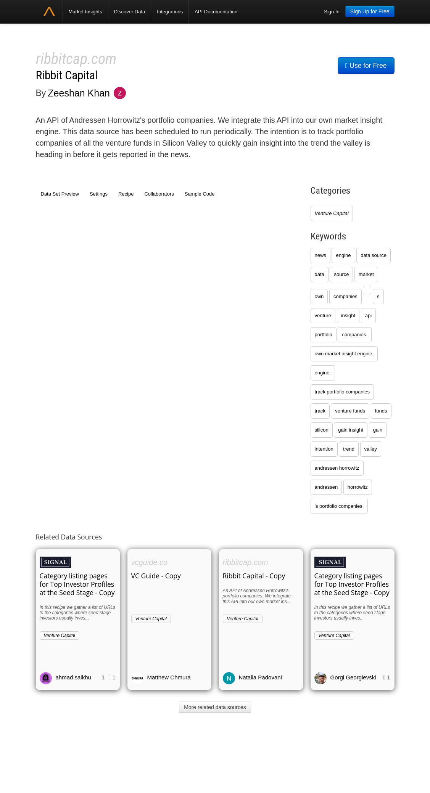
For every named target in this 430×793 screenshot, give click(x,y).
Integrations (170, 11)
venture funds (350, 411)
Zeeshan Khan (79, 93)
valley (370, 449)
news (320, 255)
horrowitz (358, 487)
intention (324, 449)
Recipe (126, 194)
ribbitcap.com (76, 59)
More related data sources (215, 707)
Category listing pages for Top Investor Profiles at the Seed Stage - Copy (77, 584)
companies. (354, 334)
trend (348, 449)
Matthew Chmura (169, 677)
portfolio (323, 334)
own (319, 296)
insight (348, 315)
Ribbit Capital (67, 75)
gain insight (350, 430)
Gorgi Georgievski (353, 677)
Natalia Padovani (260, 677)
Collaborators (159, 194)
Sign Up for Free (370, 11)
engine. (323, 373)
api (368, 315)
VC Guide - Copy (156, 575)
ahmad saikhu (73, 677)
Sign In (331, 11)
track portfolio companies (342, 392)
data (319, 274)
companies (345, 296)
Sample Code (200, 194)
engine (343, 255)
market (366, 274)
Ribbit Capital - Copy (254, 575)
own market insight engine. (344, 353)
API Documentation (216, 11)
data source (374, 255)
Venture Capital (332, 213)
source (341, 274)
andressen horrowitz (337, 468)
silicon (322, 430)
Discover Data (129, 11)
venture (323, 315)
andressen (326, 487)
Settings (99, 194)
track (320, 411)
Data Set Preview (60, 194)
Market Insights (85, 11)
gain (378, 430)
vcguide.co (149, 562)
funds (381, 411)
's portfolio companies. (339, 506)
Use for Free (366, 65)
